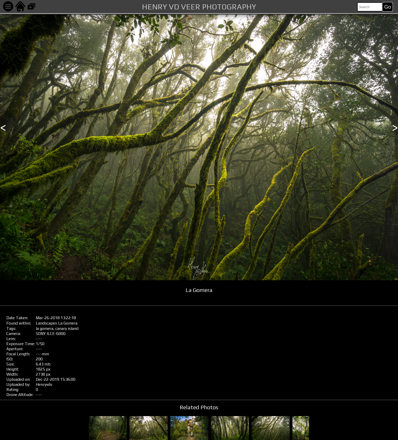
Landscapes (46, 323)
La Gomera (67, 323)
